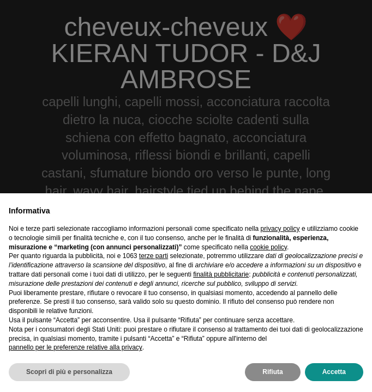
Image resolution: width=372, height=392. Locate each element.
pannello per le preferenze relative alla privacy (75, 347)
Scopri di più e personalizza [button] (69, 372)
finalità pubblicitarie (221, 274)
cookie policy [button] (268, 247)
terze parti (153, 256)
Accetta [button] (334, 372)
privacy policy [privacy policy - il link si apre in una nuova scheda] (280, 228)
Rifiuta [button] (272, 372)
